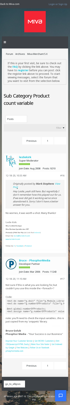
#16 (62, 175)
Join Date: (24, 168)
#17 (62, 278)
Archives (20, 54)
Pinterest (28, 246)
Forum (9, 54)
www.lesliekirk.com (13, 239)
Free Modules (22, 347)
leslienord (37, 232)
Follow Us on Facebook (39, 347)
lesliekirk (25, 157)
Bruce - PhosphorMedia (34, 260)
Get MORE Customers (44, 341)
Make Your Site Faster (40, 344)
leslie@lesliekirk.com (22, 236)
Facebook (19, 246)
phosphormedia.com (14, 351)
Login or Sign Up (58, 4)
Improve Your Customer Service (19, 341)
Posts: (46, 168)
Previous (32, 140)
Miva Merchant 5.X (37, 54)
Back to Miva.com (9, 4)
